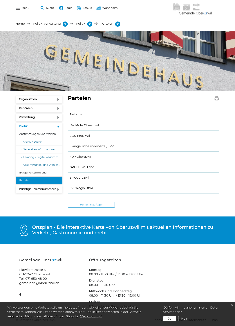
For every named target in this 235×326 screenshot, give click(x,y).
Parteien (33, 180)
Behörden (25, 108)
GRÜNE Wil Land (82, 167)
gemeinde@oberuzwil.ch (39, 283)
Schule (84, 8)
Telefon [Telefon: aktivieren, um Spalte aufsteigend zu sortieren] (123, 114)
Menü (22, 8)
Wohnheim (107, 8)
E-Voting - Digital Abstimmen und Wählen (42, 157)
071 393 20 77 (128, 135)
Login (66, 8)
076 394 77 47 (128, 156)
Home (20, 23)
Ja (169, 318)
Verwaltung (27, 117)
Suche (47, 8)
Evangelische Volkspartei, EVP (92, 146)
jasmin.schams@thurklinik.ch (192, 188)
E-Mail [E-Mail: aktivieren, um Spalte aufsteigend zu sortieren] (174, 114)
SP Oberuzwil (79, 177)
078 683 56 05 (128, 146)
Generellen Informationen (39, 149)
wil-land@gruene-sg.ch (187, 167)
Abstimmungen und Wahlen (37, 134)
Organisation (28, 99)
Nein (184, 318)
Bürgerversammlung (33, 172)
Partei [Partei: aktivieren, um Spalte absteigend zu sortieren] (74, 114)
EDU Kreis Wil (80, 135)
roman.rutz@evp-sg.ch (187, 146)
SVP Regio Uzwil (81, 188)
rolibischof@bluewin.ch (187, 177)
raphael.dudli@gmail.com (189, 156)
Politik (23, 126)
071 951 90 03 (128, 125)
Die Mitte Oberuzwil (84, 125)
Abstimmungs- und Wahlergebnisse (42, 165)
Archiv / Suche (32, 142)
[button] (47, 24)
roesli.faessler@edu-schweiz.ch (193, 135)
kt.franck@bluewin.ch (186, 125)
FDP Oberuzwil (80, 156)
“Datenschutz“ (91, 316)
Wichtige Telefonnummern (37, 189)
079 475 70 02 (128, 177)
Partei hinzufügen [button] (91, 204)
